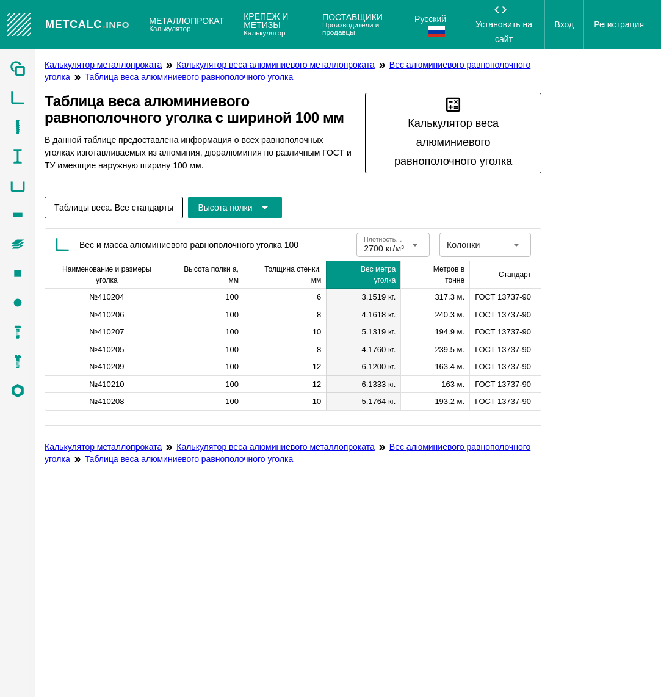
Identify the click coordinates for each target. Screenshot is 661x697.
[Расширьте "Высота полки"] (234, 207)
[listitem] (17, 68)
